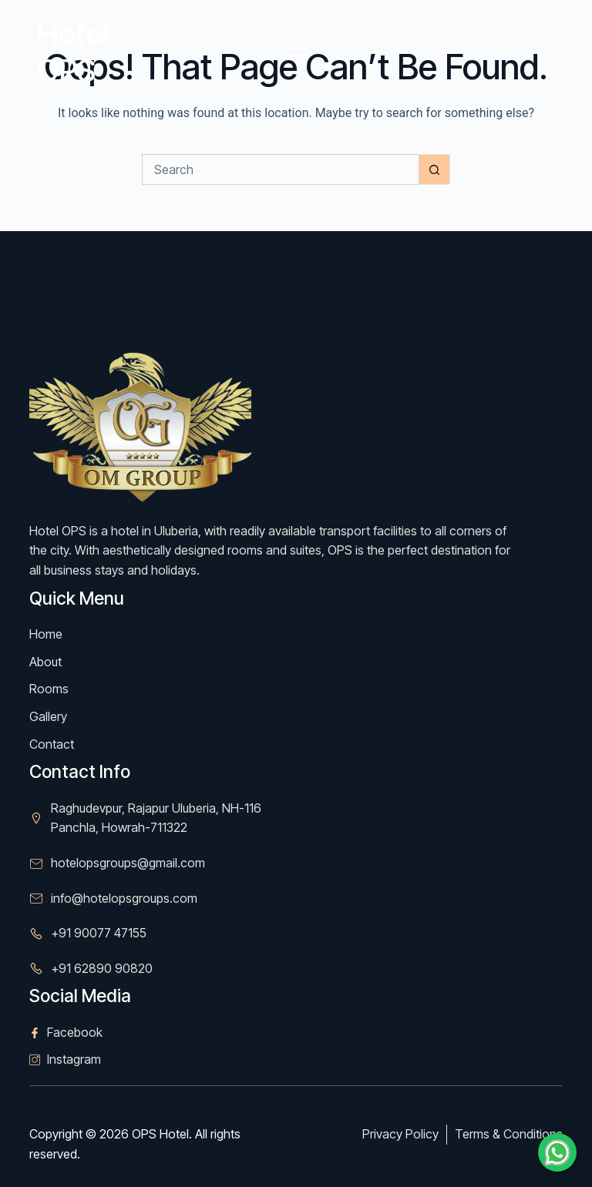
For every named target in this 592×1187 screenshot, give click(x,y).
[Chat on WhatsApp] (557, 1152)
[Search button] (434, 169)
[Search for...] (280, 169)
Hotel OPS (73, 52)
